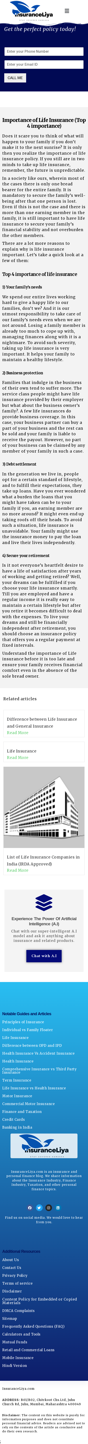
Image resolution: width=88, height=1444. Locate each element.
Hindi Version (14, 1366)
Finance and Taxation (22, 1112)
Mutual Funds (14, 1342)
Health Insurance (18, 1061)
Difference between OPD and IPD (32, 1045)
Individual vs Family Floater (27, 1030)
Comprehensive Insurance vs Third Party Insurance (39, 1071)
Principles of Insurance (23, 1022)
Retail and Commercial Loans (28, 1350)
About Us (10, 1260)
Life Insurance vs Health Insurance (34, 1088)
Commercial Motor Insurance (28, 1104)
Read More (18, 733)
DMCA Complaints (18, 1311)
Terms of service (17, 1283)
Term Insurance (16, 1080)
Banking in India (17, 1127)
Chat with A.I (44, 956)
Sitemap (9, 1318)
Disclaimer (12, 1291)
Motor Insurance (17, 1096)
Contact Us (11, 1268)
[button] (67, 11)
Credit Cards (13, 1119)
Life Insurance (21, 751)
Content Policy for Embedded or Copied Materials (39, 1301)
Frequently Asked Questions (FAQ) (33, 1326)
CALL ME (15, 78)
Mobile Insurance (18, 1358)
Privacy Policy (14, 1275)
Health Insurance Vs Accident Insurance (38, 1053)
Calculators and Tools (21, 1334)
